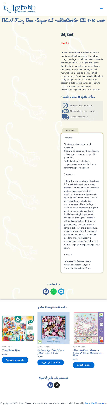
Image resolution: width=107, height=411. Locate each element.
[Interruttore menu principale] (101, 8)
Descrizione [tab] (70, 130)
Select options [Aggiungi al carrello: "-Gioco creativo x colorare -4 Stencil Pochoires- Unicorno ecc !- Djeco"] (84, 365)
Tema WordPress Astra (95, 403)
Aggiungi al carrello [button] (15, 360)
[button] (46, 291)
